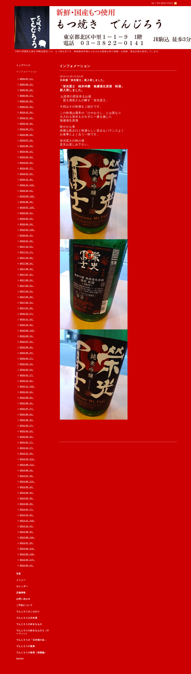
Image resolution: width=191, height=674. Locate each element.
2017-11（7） (27, 252)
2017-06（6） (27, 280)
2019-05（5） (27, 151)
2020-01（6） (27, 107)
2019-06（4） (27, 146)
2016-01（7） (27, 375)
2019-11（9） (27, 118)
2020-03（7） (27, 96)
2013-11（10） (27, 521)
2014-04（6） (27, 493)
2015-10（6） (27, 392)
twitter (20, 658)
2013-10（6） (27, 526)
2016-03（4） (27, 364)
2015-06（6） (27, 414)
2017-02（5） (27, 302)
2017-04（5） (27, 291)
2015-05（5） (27, 420)
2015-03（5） (27, 431)
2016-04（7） (27, 358)
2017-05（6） (27, 286)
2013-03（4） (27, 565)
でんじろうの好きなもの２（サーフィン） (32, 632)
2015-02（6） (27, 437)
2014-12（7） (27, 448)
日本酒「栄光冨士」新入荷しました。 (83, 80)
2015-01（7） (27, 442)
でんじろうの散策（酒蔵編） (31, 652)
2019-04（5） (27, 157)
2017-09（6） (27, 263)
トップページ (23, 65)
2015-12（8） (27, 381)
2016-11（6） (27, 319)
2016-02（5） (27, 370)
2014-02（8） (27, 504)
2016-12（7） (27, 314)
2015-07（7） (27, 409)
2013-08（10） (27, 537)
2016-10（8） (27, 325)
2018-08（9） (27, 202)
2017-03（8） (27, 297)
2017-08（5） (27, 269)
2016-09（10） (27, 330)
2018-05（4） (27, 219)
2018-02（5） (27, 235)
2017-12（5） (27, 247)
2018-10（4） (27, 191)
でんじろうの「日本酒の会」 (31, 640)
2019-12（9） (27, 112)
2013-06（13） (27, 549)
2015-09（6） (27, 398)
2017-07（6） (27, 274)
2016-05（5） (27, 353)
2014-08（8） (27, 470)
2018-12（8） (27, 179)
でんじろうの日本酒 (26, 618)
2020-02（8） (27, 101)
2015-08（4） (27, 403)
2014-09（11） (27, 465)
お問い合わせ (23, 599)
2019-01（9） (27, 174)
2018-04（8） (27, 224)
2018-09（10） (27, 196)
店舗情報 (21, 592)
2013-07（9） (27, 543)
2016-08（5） (27, 336)
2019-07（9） (27, 140)
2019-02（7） (27, 168)
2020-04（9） (27, 90)
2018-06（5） (27, 213)
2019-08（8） (27, 135)
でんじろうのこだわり (28, 611)
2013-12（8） (27, 515)
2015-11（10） (27, 386)
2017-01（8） (27, 308)
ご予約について (24, 605)
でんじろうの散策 (25, 646)
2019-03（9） (27, 163)
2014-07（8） (27, 476)
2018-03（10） (27, 230)
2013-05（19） (27, 554)
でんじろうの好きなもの (29, 624)
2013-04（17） (27, 560)
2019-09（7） (27, 129)
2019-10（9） (27, 123)
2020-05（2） (27, 84)
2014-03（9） (27, 498)
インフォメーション (26, 71)
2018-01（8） (27, 241)
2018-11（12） (27, 185)
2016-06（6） (27, 347)
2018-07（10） (27, 207)
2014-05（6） (27, 487)
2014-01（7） (27, 509)
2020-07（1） (27, 79)
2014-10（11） (27, 459)
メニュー (21, 580)
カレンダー (22, 586)
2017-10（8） (27, 258)
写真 (18, 573)
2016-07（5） (27, 342)
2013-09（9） (27, 532)
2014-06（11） (27, 481)
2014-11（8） (27, 453)
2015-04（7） (27, 425)
